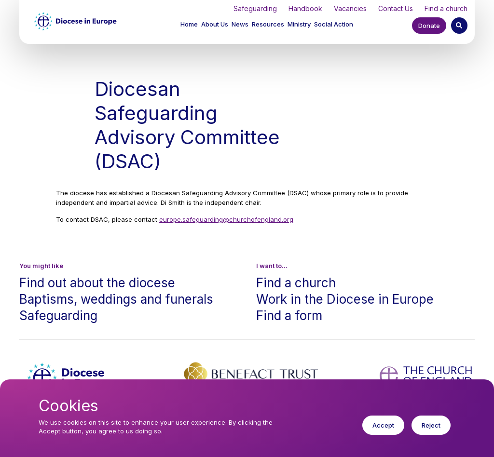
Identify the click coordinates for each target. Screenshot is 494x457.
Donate (429, 25)
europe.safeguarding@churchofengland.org (226, 219)
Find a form (289, 315)
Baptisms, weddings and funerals (116, 299)
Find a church (446, 8)
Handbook (305, 8)
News (240, 24)
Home (189, 24)
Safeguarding (255, 8)
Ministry (299, 24)
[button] (215, 25)
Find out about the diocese (97, 282)
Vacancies (350, 8)
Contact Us (395, 8)
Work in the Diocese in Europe (345, 299)
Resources (268, 24)
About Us (214, 24)
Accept (383, 432)
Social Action (333, 24)
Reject (431, 432)
